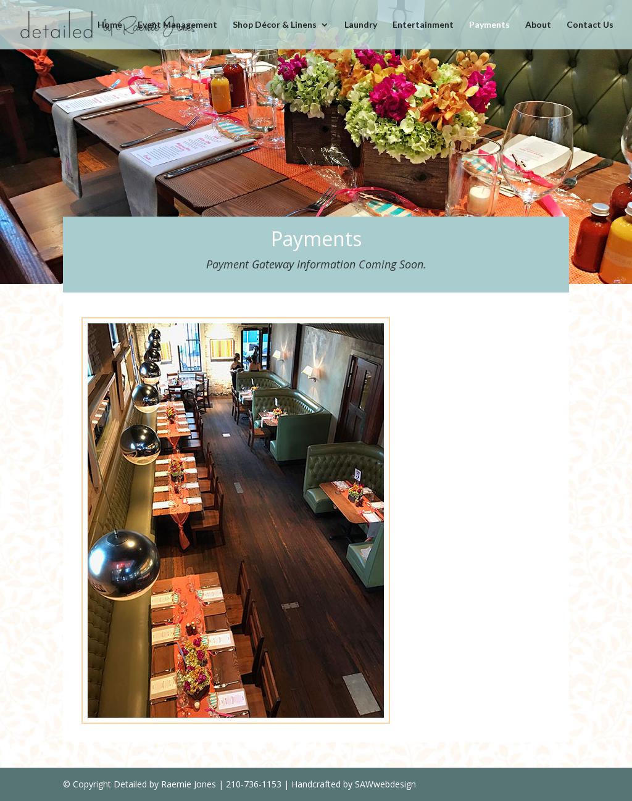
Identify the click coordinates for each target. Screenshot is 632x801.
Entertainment (423, 25)
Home (110, 25)
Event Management (177, 25)
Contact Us (590, 25)
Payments (489, 25)
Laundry (360, 25)
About (538, 25)
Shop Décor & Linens (275, 25)
